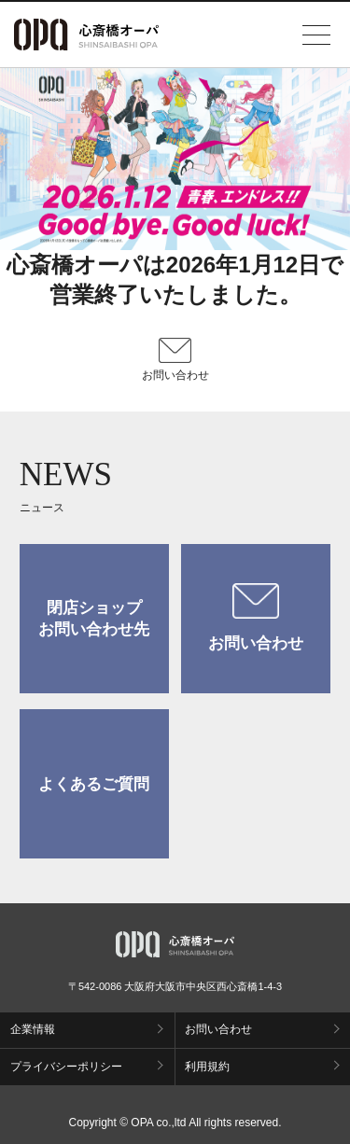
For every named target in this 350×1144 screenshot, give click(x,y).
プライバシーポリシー (66, 1066)
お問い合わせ (255, 617)
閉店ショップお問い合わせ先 (93, 618)
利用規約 (207, 1066)
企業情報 (32, 1029)
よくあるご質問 (93, 784)
